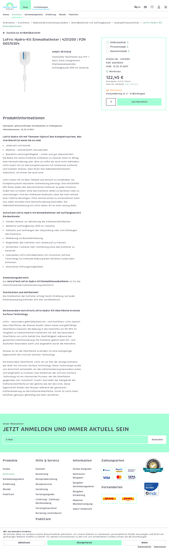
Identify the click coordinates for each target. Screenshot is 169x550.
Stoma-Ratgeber (82, 468)
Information (82, 460)
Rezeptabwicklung (46, 479)
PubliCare (73, 14)
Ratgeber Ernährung (79, 493)
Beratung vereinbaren (49, 513)
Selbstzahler (116, 42)
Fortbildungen (41, 7)
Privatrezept (116, 46)
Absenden (157, 439)
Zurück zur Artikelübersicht (21, 32)
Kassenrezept (116, 51)
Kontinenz (17, 14)
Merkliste (113, 71)
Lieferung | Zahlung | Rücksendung (48, 501)
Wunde (62, 14)
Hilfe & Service (47, 460)
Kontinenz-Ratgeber (79, 476)
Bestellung (42, 474)
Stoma (6, 14)
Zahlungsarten (112, 460)
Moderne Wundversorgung (83, 502)
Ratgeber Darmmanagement (83, 484)
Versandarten (112, 487)
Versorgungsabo (45, 494)
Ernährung (51, 14)
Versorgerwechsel (46, 508)
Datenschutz (144, 547)
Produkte (10, 460)
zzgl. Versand (131, 84)
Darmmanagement (34, 14)
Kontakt (40, 468)
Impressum (160, 547)
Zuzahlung (42, 489)
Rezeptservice (44, 484)
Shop (25, 7)
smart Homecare (82, 508)
